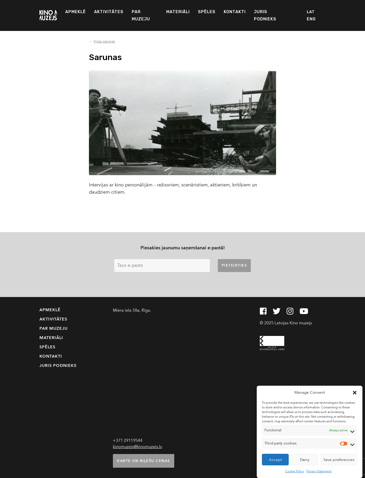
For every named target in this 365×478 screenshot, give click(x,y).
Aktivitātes (108, 11)
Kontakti (235, 11)
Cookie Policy (294, 471)
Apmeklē (75, 11)
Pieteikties (234, 265)
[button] (354, 392)
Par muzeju (141, 15)
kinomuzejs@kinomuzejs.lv (137, 447)
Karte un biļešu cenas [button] (143, 460)
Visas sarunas (104, 41)
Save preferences (338, 459)
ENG (311, 19)
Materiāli (178, 11)
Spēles (206, 11)
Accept (275, 459)
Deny (304, 459)
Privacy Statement (318, 471)
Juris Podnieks (265, 15)
